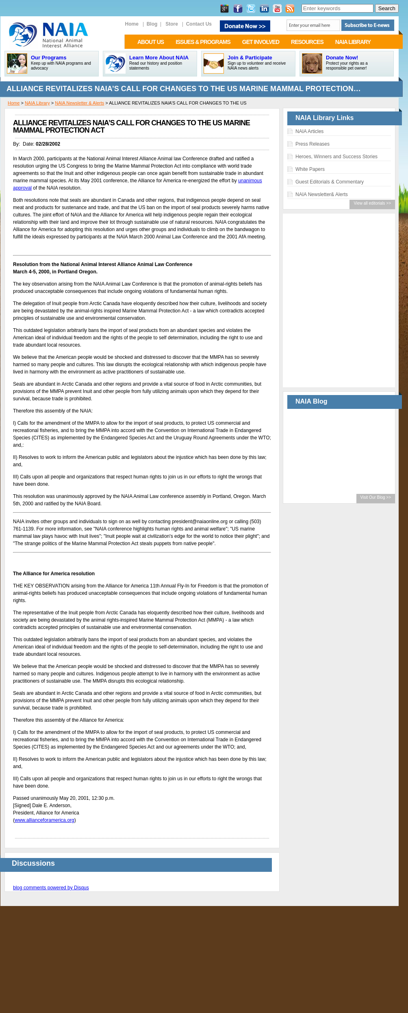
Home (14, 102)
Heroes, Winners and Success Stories (336, 156)
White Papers (310, 169)
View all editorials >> (372, 203)
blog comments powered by (51, 888)
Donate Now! (342, 58)
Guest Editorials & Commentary (329, 182)
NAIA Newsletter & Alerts (79, 102)
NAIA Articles (309, 131)
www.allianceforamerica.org (44, 820)
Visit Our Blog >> (375, 497)
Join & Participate (250, 58)
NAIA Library (37, 102)
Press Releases (312, 144)
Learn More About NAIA (159, 58)
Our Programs (48, 58)
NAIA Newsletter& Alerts (321, 194)
